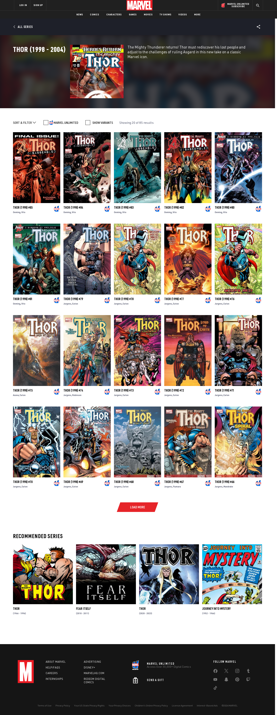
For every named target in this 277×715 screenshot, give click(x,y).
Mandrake (228, 502)
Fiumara (177, 502)
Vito (23, 228)
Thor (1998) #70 (23, 498)
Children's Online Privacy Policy (151, 705)
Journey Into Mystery (216, 625)
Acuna (16, 411)
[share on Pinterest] (237, 680)
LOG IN (23, 5)
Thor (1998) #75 (23, 407)
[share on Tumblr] (248, 672)
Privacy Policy (62, 705)
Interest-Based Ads (207, 705)
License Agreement (182, 705)
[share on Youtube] (215, 680)
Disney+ (89, 667)
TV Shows (165, 14)
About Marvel (56, 661)
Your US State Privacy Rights (89, 705)
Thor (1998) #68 (124, 498)
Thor (16, 625)
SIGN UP (38, 5)
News (79, 14)
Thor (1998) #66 (224, 498)
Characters (114, 14)
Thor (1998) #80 (224, 224)
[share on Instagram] (237, 672)
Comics (94, 14)
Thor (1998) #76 (224, 315)
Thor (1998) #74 (73, 407)
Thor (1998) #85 (23, 224)
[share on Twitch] (248, 680)
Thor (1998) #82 (174, 224)
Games (133, 14)
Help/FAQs (53, 667)
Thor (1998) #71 (224, 407)
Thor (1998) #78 (124, 315)
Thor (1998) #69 (73, 498)
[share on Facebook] (215, 672)
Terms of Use (44, 705)
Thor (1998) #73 (124, 407)
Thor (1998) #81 (23, 315)
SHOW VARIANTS (102, 139)
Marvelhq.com (94, 673)
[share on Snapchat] (226, 680)
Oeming (16, 228)
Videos (182, 14)
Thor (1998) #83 (124, 224)
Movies (148, 14)
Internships (54, 678)
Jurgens (67, 319)
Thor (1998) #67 (174, 498)
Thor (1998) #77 (174, 315)
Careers (52, 673)
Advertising (92, 661)
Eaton (75, 319)
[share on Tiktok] (215, 689)
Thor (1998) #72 (174, 407)
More (197, 14)
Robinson (76, 411)
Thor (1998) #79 (73, 315)
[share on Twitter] (226, 672)
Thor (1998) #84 (73, 224)
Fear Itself (83, 625)
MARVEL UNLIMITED (66, 139)
